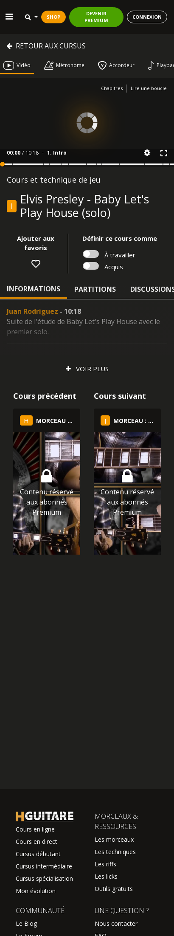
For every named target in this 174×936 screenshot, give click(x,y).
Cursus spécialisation (44, 878)
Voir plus (87, 368)
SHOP (53, 17)
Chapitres (112, 88)
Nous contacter (116, 923)
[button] (147, 153)
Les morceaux (114, 839)
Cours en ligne (35, 829)
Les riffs (105, 864)
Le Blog (26, 923)
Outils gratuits (114, 889)
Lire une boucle (149, 88)
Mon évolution (36, 891)
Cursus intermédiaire (44, 866)
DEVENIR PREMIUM (96, 17)
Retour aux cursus (46, 46)
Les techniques (115, 852)
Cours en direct (36, 841)
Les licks (106, 876)
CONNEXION (147, 17)
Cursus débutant (38, 854)
